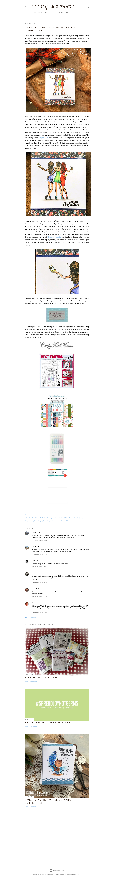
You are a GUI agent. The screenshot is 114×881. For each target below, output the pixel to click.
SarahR (34, 546)
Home (34, 13)
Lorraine (34, 573)
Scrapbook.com (43, 138)
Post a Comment (31, 617)
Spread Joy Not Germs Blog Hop (48, 722)
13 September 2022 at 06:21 (39, 567)
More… (68, 13)
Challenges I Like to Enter (51, 13)
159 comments (33, 726)
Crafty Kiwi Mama (53, 7)
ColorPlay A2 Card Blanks (36, 518)
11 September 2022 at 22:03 (39, 540)
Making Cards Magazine (75, 518)
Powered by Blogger (57, 870)
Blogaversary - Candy (41, 677)
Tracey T (34, 532)
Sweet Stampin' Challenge (50, 521)
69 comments (33, 681)
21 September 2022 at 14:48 (39, 597)
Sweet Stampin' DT (63, 521)
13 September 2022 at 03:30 (39, 554)
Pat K (33, 560)
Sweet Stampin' (38, 521)
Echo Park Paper (48, 518)
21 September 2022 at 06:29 (39, 582)
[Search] (87, 6)
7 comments (33, 806)
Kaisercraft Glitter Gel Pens (61, 518)
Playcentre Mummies (54, 237)
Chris (33, 603)
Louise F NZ (36, 589)
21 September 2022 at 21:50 (39, 612)
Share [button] (26, 515)
